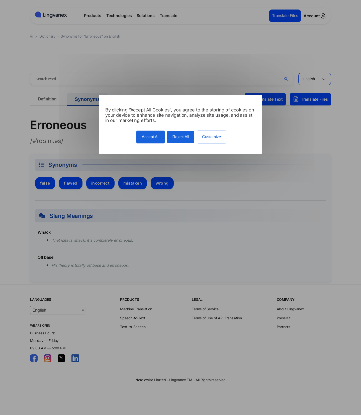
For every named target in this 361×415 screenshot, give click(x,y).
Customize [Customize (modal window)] (211, 137)
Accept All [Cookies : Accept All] (150, 137)
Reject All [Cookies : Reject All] (180, 137)
